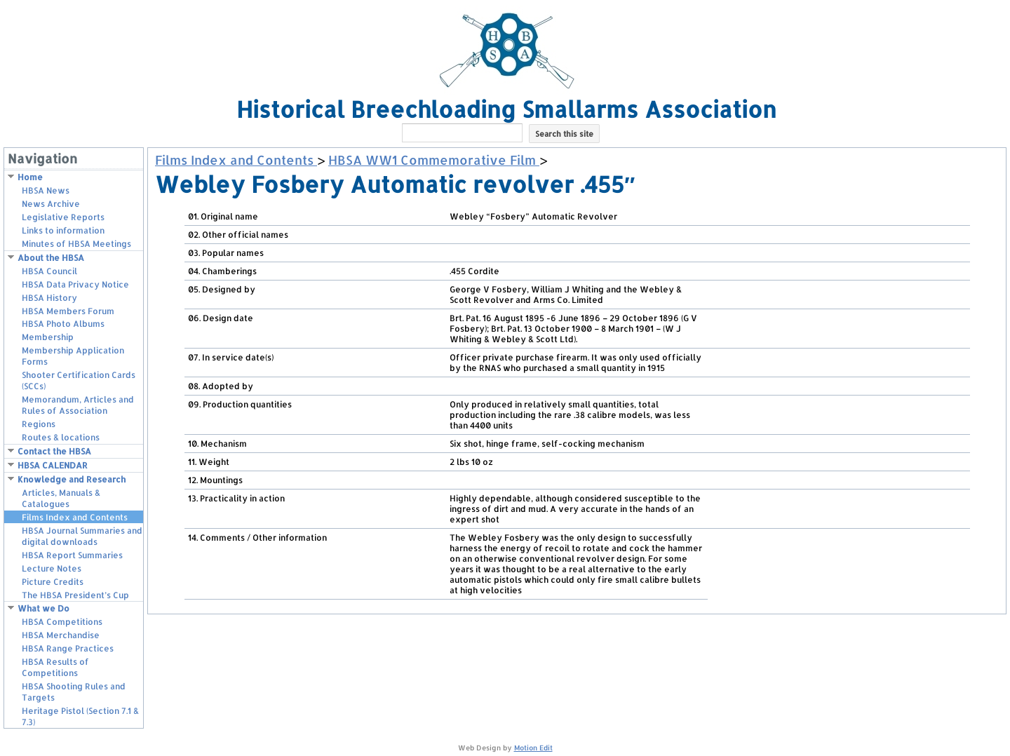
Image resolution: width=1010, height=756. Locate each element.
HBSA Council (49, 271)
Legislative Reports (63, 217)
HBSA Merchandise (61, 635)
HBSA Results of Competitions (55, 667)
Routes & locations (61, 437)
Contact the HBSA (54, 451)
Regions (38, 424)
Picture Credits (52, 581)
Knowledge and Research (72, 479)
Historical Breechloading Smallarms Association (506, 109)
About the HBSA (51, 257)
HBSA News (45, 190)
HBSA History (49, 297)
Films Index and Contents (75, 517)
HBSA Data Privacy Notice (75, 284)
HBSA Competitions (62, 621)
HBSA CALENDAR (53, 465)
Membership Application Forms (73, 356)
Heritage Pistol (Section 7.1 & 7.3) (80, 716)
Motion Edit (533, 747)
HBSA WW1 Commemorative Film (433, 159)
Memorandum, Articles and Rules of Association (78, 405)
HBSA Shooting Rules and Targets (74, 692)
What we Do (43, 608)
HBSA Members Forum (68, 311)
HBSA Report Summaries (72, 555)
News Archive (51, 203)
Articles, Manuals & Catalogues (61, 498)
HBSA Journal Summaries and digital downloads (82, 536)
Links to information (63, 230)
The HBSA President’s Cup (75, 595)
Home (30, 177)
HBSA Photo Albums (63, 323)
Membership (48, 337)
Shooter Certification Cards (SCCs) (78, 380)
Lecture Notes (51, 568)
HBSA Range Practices (68, 648)
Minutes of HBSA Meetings (76, 243)
